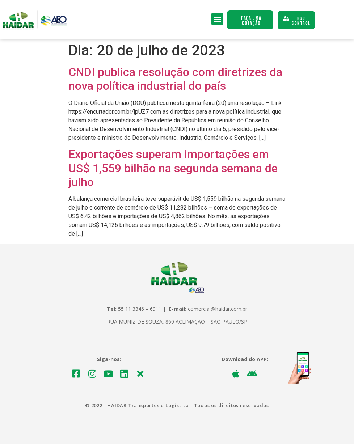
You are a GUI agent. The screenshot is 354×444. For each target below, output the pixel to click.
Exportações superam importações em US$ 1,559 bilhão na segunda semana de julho (173, 168)
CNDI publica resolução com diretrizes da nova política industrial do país (175, 79)
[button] (217, 19)
